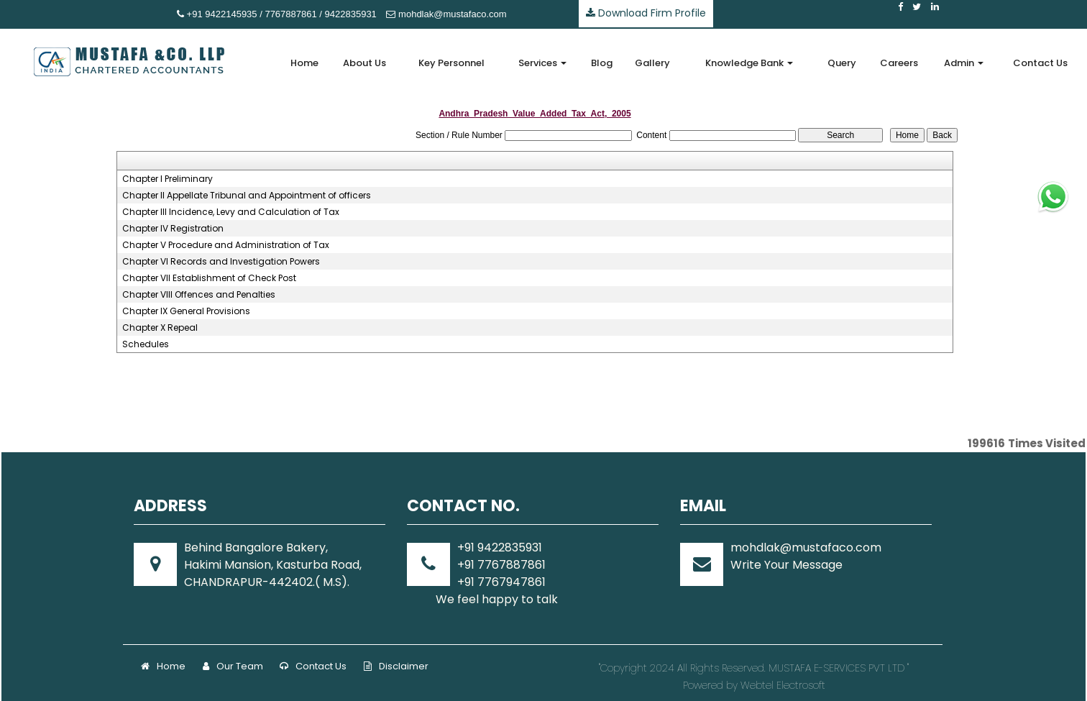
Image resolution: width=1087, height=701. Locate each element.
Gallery (652, 63)
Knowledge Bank (749, 63)
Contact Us (1040, 63)
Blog (602, 63)
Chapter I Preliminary (167, 179)
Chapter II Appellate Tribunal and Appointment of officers (246, 195)
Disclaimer (396, 666)
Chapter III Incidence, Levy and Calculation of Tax (230, 212)
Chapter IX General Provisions (186, 311)
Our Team (233, 666)
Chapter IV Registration (173, 228)
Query (841, 63)
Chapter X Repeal (160, 328)
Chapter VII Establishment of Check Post (209, 278)
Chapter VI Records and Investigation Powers (221, 261)
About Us (364, 63)
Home (304, 63)
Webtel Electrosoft (782, 685)
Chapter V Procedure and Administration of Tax (225, 245)
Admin (963, 63)
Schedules (145, 344)
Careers (899, 63)
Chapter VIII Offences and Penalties (198, 295)
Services (542, 63)
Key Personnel (451, 63)
